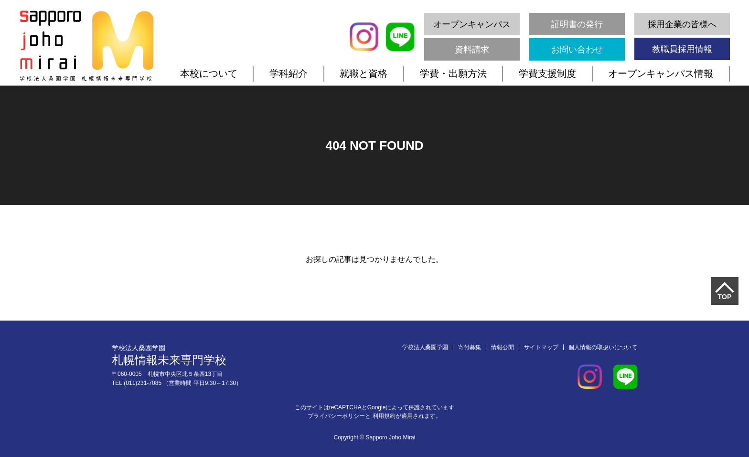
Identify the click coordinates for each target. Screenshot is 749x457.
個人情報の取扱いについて (602, 347)
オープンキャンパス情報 (660, 73)
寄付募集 (469, 347)
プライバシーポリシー (336, 416)
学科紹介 (288, 73)
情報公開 (502, 347)
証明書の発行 (577, 24)
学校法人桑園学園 (425, 347)
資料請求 (472, 49)
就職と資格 (363, 73)
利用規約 (384, 416)
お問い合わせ (577, 49)
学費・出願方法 (453, 73)
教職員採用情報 (682, 49)
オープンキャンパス (472, 24)
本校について (208, 73)
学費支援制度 (547, 73)
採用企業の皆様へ (682, 24)
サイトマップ (541, 347)
